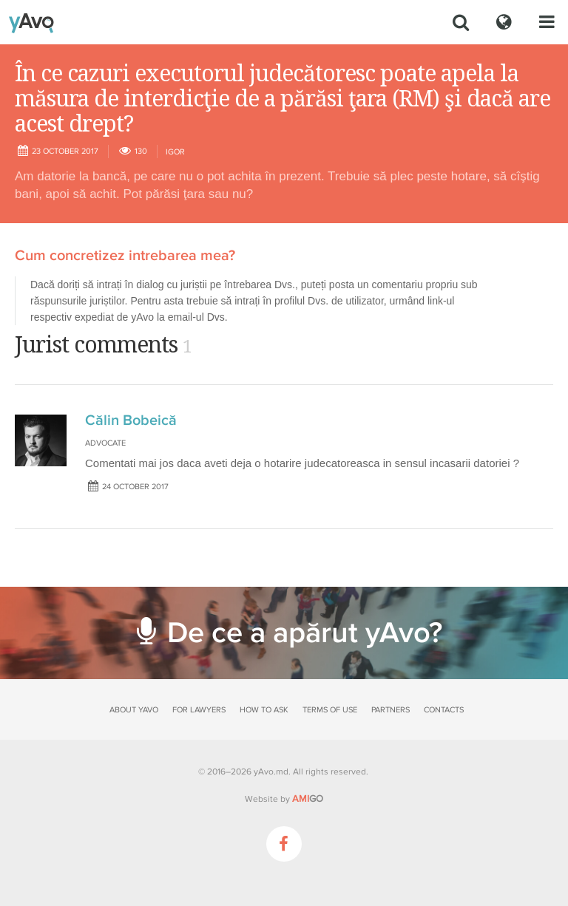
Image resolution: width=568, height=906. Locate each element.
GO (307, 799)
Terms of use (329, 710)
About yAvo (133, 710)
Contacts (444, 710)
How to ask (264, 710)
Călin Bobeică (131, 420)
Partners (390, 710)
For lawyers (199, 710)
